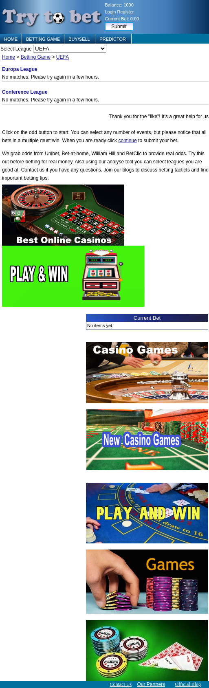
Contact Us (121, 684)
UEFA (62, 57)
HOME (11, 39)
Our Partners (151, 684)
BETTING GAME (43, 39)
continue (127, 140)
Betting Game (36, 57)
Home (8, 57)
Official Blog (188, 684)
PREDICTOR (113, 39)
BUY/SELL (79, 39)
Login (110, 11)
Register (125, 11)
